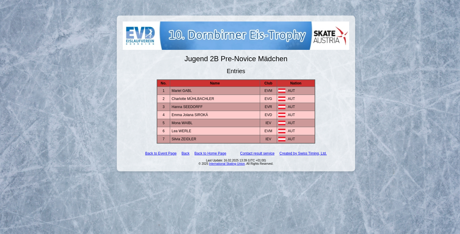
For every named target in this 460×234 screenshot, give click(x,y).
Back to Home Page (210, 153)
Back (185, 153)
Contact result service (257, 153)
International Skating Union (227, 163)
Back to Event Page (160, 153)
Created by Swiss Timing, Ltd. (303, 153)
